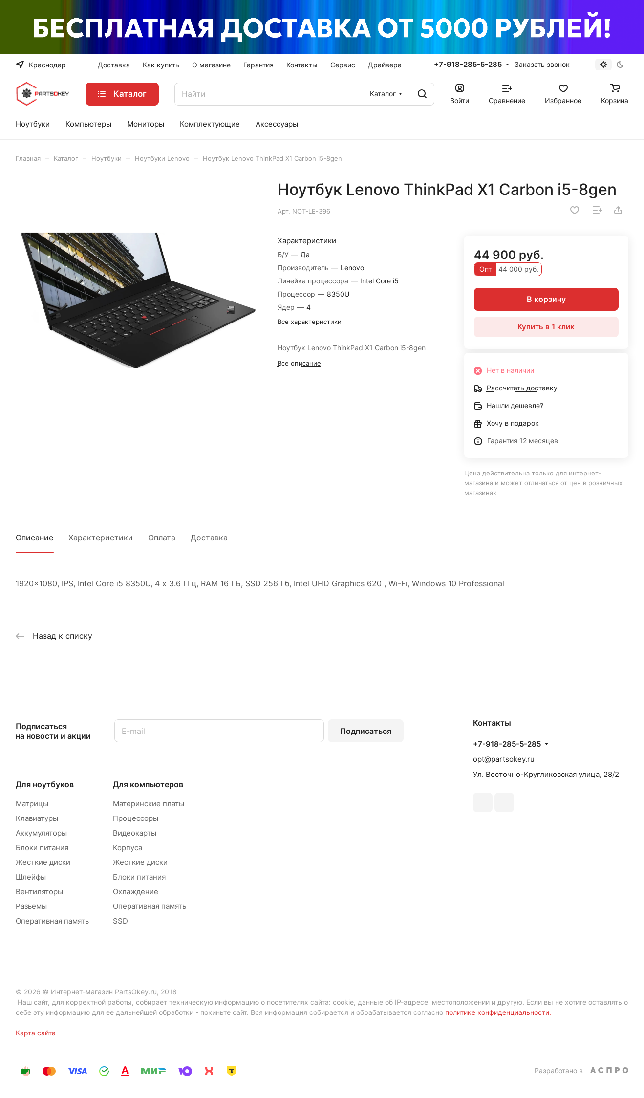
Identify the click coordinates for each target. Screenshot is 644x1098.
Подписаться (365, 731)
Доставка (209, 537)
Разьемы (31, 906)
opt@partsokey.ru (504, 759)
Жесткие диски (43, 862)
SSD (120, 921)
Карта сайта (36, 1033)
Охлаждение (135, 891)
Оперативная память (52, 921)
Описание (34, 537)
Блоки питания (42, 847)
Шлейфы (31, 877)
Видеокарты (134, 833)
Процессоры (135, 818)
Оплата (161, 537)
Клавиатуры (37, 818)
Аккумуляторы (41, 833)
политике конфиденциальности (497, 1012)
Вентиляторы (39, 891)
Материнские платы (148, 803)
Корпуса (127, 847)
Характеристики (100, 537)
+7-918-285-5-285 (468, 64)
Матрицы (32, 803)
